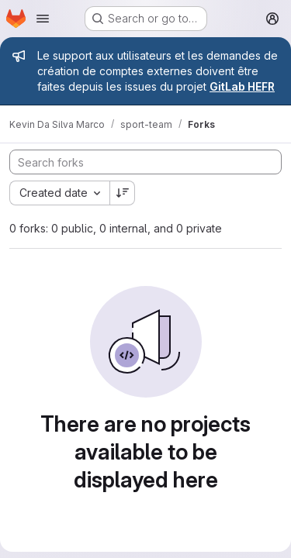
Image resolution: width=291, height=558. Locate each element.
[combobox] (59, 193)
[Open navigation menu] (42, 18)
